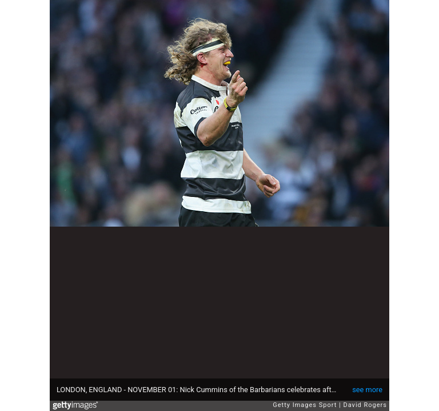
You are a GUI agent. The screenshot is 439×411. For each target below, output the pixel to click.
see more (367, 389)
